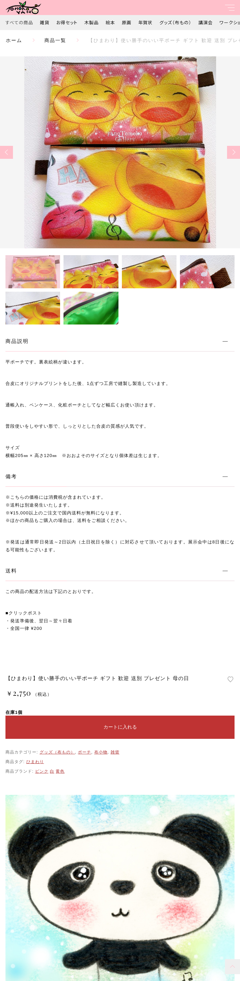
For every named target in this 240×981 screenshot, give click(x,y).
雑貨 (45, 22)
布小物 (101, 752)
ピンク (41, 771)
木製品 (91, 22)
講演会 (205, 22)
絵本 (110, 22)
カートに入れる (120, 727)
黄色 (60, 771)
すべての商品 (19, 22)
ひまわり (35, 761)
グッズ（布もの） (175, 22)
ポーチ (84, 752)
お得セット (66, 22)
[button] (6, 152)
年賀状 (145, 22)
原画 (126, 22)
